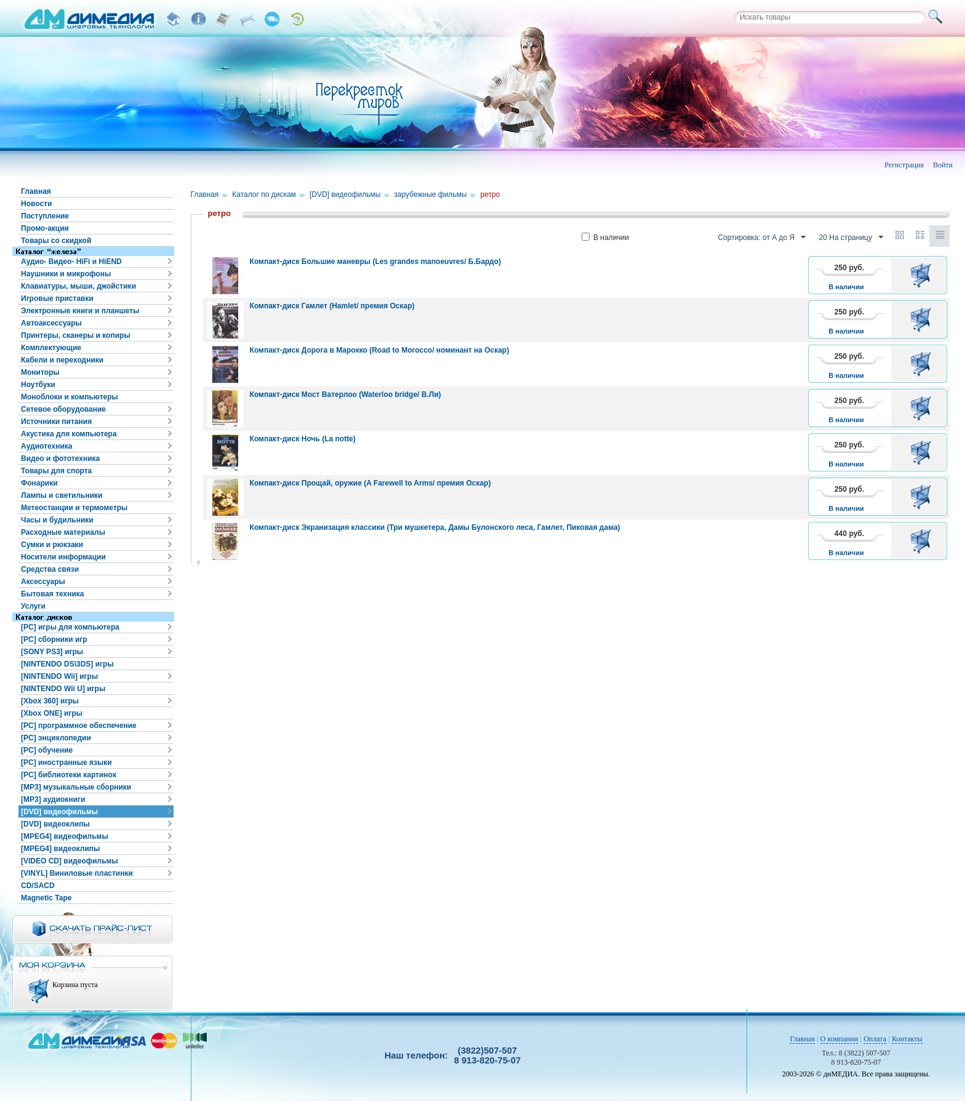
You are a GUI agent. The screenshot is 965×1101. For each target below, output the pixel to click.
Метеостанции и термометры (74, 507)
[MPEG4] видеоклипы (60, 848)
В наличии (605, 237)
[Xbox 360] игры (50, 701)
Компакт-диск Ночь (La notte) (303, 438)
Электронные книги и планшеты (80, 310)
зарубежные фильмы (430, 194)
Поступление (45, 216)
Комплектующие (51, 347)
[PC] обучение (47, 750)
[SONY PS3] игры (52, 651)
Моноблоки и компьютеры (69, 397)
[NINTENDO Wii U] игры (63, 688)
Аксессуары (43, 581)
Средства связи (50, 569)
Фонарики (39, 483)
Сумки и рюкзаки (52, 544)
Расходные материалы (63, 532)
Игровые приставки (57, 298)
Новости (36, 203)
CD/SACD (38, 885)
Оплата (874, 1039)
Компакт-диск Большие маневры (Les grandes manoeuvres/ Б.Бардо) (375, 261)
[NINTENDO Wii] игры (59, 676)
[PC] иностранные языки (66, 762)
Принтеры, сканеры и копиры (75, 335)
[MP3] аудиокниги (53, 799)
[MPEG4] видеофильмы (64, 836)
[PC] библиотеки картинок (68, 775)
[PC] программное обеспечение (79, 725)
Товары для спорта (56, 470)
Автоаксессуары (51, 323)
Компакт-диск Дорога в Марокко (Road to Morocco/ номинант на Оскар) (380, 350)
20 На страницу (851, 237)
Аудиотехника (46, 446)
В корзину (923, 275)
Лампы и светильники (61, 495)
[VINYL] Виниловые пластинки (77, 873)
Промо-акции (45, 228)
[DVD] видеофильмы (59, 811)
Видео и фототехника (60, 458)
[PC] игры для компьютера (70, 627)
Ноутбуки (38, 384)
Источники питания (56, 421)
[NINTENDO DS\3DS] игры (67, 664)
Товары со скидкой (56, 240)
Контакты (907, 1039)
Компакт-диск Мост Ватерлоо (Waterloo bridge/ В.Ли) (345, 394)
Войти (943, 165)
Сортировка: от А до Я (762, 237)
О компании (839, 1039)
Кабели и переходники (62, 360)
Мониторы (40, 372)
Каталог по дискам (264, 194)
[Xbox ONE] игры (51, 713)
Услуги (33, 606)
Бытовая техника (52, 594)
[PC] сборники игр (54, 639)
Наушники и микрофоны (66, 274)
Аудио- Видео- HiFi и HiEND (71, 261)
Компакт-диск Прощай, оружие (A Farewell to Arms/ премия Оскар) (370, 483)
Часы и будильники (57, 520)
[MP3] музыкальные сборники (76, 787)
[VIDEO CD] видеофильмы (69, 861)
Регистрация (904, 165)
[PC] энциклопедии (56, 738)
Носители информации (63, 557)
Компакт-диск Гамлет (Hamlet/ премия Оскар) (332, 306)
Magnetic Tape (46, 898)
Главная (36, 191)
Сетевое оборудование (63, 409)
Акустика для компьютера (69, 434)
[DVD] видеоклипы (55, 824)
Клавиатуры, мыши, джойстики (78, 286)
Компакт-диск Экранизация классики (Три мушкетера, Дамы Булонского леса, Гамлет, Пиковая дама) (435, 527)
